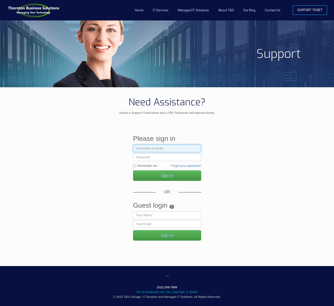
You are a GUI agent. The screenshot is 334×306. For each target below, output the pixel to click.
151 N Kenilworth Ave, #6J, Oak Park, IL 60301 (167, 292)
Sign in (167, 175)
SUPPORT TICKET (310, 10)
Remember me (145, 165)
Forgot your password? (186, 165)
